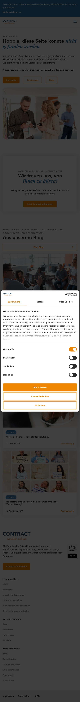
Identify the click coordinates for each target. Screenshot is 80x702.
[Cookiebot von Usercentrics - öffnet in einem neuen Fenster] (65, 294)
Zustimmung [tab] (14, 302)
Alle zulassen (40, 387)
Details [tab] (40, 302)
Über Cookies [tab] (66, 302)
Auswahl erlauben (40, 396)
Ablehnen (40, 405)
